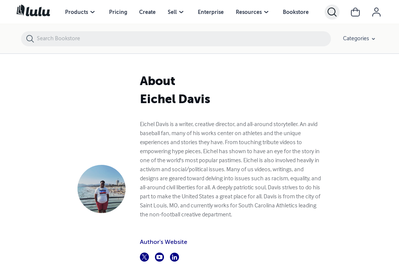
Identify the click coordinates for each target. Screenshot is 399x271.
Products (76, 12)
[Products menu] (92, 12)
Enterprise (211, 12)
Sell (172, 12)
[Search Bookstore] (183, 38)
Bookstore (296, 12)
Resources (249, 12)
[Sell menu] (181, 12)
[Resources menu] (266, 12)
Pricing (118, 12)
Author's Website (163, 242)
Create (147, 12)
